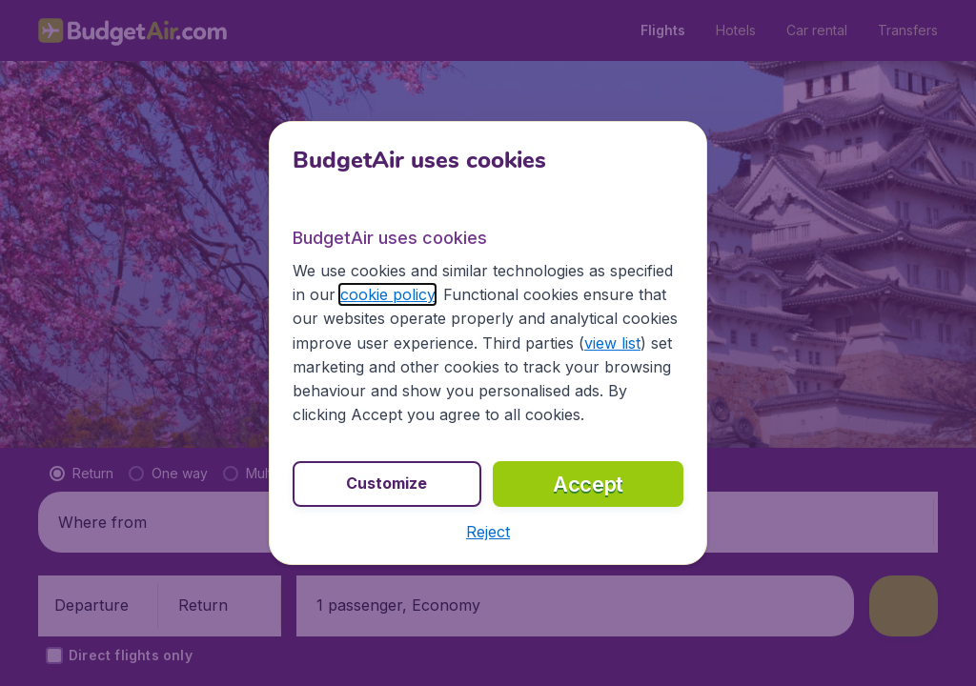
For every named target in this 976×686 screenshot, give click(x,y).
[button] (488, 531)
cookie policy (387, 294)
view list (612, 343)
